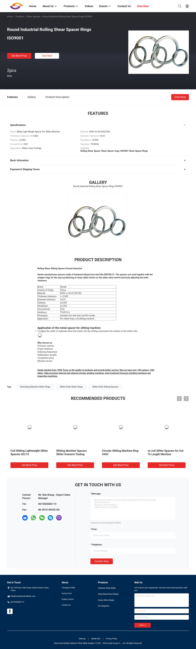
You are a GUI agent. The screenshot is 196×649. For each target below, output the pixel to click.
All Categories (103, 606)
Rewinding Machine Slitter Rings (35, 387)
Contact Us (66, 605)
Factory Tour (67, 593)
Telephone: (97, 544)
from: (94, 529)
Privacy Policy (111, 639)
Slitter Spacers (33, 16)
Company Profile (68, 588)
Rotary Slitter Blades (106, 600)
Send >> (142, 625)
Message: (96, 493)
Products (20, 16)
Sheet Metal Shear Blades (108, 594)
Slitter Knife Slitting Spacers (105, 387)
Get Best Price (19, 55)
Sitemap (82, 639)
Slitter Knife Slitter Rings (71, 387)
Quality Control (68, 599)
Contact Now (102, 561)
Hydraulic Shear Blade (107, 588)
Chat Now (47, 55)
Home (10, 16)
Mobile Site (95, 639)
